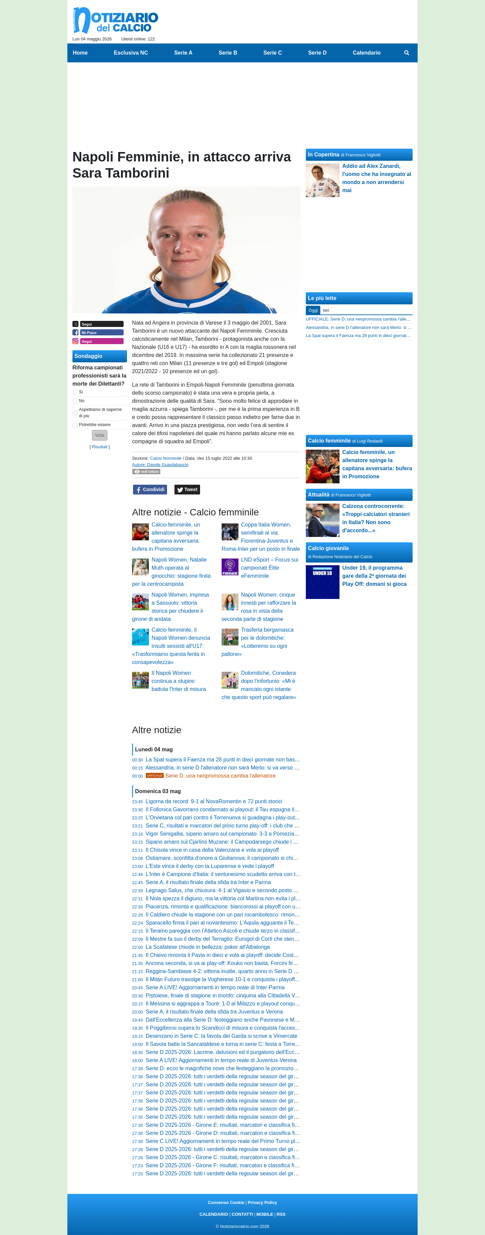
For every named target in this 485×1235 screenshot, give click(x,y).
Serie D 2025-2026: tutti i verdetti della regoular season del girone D (227, 1117)
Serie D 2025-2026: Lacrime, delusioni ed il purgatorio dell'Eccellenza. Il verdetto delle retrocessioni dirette (273, 1052)
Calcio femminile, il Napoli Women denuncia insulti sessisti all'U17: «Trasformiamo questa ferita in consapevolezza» (171, 646)
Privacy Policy (262, 1202)
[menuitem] (406, 53)
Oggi (313, 310)
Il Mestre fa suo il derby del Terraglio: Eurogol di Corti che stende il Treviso (234, 939)
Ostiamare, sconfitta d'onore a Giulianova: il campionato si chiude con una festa (241, 858)
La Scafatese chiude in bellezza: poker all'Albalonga (208, 947)
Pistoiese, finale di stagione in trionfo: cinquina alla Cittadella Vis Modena (233, 995)
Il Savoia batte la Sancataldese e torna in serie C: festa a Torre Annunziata (234, 1044)
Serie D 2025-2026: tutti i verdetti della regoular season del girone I (226, 1076)
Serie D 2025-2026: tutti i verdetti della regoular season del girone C (227, 1149)
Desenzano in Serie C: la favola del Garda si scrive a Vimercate (222, 1036)
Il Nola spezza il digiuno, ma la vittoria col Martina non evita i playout (227, 898)
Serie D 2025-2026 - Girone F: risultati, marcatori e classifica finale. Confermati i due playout (256, 1165)
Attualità (318, 495)
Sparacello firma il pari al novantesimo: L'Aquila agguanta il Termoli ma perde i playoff (248, 923)
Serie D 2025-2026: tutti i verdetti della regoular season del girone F (227, 1101)
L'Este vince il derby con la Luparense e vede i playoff (210, 866)
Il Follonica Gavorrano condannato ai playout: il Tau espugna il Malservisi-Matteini (243, 809)
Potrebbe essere (95, 424)
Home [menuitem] (80, 53)
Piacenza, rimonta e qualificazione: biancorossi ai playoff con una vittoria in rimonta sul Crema (258, 906)
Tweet (187, 490)
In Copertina (323, 154)
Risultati (99, 446)
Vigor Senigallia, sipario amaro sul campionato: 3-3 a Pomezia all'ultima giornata (241, 834)
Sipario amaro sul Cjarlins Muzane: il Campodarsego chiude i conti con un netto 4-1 (245, 842)
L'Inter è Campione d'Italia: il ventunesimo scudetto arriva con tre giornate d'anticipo (246, 874)
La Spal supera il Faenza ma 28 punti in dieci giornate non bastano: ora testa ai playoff (249, 759)
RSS (281, 1214)
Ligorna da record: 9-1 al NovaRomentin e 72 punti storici (214, 801)
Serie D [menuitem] (317, 53)
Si (81, 391)
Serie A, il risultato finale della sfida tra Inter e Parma (208, 882)
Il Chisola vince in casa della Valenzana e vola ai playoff (212, 850)
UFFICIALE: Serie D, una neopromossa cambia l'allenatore (362, 319)
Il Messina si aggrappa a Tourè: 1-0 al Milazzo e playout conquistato (227, 1003)
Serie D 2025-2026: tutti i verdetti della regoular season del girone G (227, 1092)
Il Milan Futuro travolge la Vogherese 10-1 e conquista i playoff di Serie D (233, 979)
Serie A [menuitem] (183, 53)
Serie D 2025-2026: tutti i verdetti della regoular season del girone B (227, 1173)
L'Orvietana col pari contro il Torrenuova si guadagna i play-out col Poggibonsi (239, 817)
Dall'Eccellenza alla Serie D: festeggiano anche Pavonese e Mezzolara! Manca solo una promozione (266, 1020)
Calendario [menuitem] (367, 53)
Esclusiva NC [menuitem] (131, 53)
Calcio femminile (166, 458)
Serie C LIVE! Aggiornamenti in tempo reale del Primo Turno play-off (227, 1141)
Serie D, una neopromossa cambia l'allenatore (211, 776)
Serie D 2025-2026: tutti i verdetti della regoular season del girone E (227, 1109)
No (82, 400)
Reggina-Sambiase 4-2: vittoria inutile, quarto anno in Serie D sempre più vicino (241, 971)
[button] (99, 435)
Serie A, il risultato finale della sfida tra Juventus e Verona (214, 1012)
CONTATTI (242, 1214)
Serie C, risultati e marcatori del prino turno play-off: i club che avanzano (232, 826)
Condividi (150, 490)
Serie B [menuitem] (228, 53)
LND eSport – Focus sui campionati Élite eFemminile (269, 568)
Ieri (326, 310)
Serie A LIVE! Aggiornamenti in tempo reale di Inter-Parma (215, 987)
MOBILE (264, 1214)
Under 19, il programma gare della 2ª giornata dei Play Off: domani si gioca (374, 576)
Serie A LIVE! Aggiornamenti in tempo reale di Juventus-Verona (221, 1060)
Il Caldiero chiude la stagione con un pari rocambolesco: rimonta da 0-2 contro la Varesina (253, 914)
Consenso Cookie (226, 1202)
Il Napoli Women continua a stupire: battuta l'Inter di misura (179, 681)
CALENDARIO (213, 1214)
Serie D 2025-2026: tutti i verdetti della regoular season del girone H (227, 1084)
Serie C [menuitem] (272, 53)
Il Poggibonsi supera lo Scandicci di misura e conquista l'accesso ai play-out (236, 1028)
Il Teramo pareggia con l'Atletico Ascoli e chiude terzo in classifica (224, 931)
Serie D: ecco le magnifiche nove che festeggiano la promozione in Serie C (235, 1068)
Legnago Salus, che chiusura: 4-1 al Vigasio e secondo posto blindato (229, 890)
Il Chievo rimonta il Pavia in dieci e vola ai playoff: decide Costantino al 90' (234, 955)
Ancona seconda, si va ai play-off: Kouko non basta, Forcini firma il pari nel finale (242, 963)
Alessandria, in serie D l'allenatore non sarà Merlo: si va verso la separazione (237, 768)
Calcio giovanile (328, 548)
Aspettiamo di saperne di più (100, 412)
